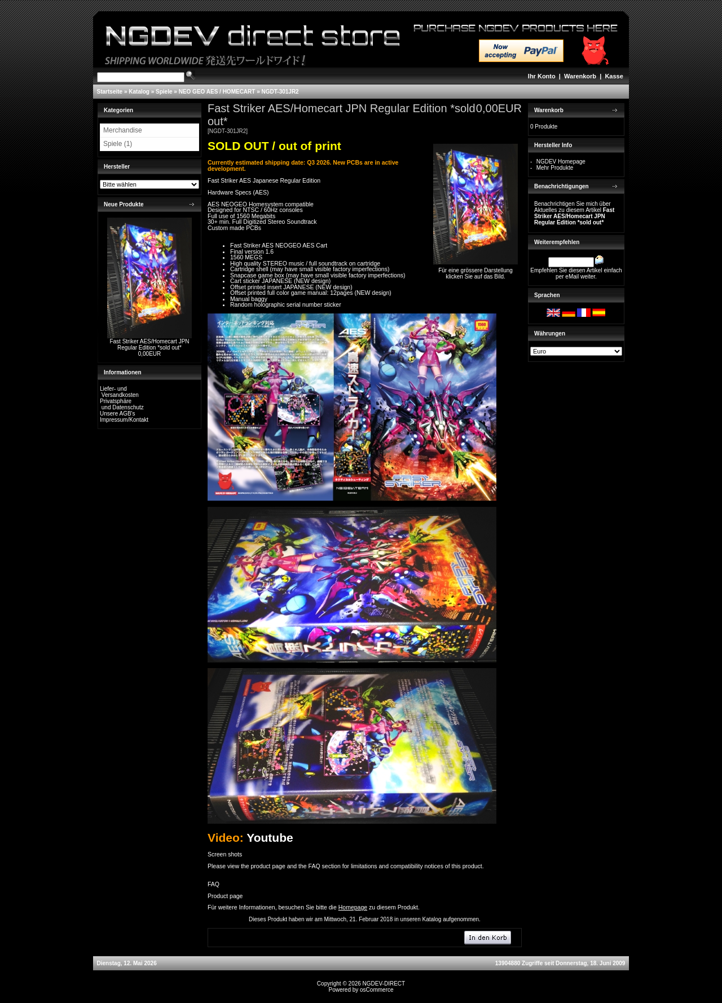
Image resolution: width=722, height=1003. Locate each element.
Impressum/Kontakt (124, 420)
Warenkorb (580, 76)
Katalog (139, 92)
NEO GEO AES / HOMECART (217, 92)
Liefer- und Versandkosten (119, 392)
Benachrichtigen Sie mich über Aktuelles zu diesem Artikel (574, 213)
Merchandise (122, 130)
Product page (225, 895)
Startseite (110, 92)
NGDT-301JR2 (280, 92)
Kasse (614, 76)
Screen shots (225, 854)
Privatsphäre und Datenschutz (122, 404)
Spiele (164, 92)
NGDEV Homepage (560, 161)
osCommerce (376, 990)
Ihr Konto (542, 76)
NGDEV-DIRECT (384, 983)
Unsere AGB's (117, 413)
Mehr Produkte (555, 168)
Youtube (269, 837)
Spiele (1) (117, 144)
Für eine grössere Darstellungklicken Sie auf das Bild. (475, 271)
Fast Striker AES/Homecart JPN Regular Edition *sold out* (149, 344)
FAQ (213, 884)
